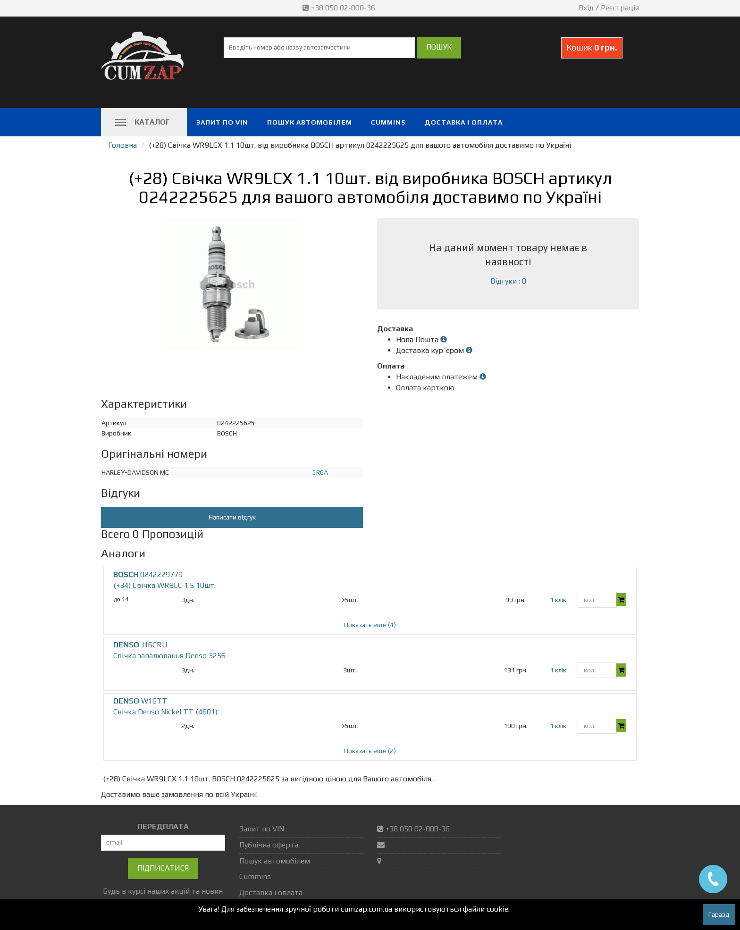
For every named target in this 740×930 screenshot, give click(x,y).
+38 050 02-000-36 (340, 7)
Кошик (591, 47)
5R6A (320, 472)
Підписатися (163, 867)
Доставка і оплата (464, 122)
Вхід (586, 7)
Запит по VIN (222, 122)
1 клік (558, 599)
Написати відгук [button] (232, 517)
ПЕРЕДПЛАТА (163, 826)
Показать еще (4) (370, 624)
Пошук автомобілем (309, 122)
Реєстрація (620, 7)
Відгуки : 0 (508, 280)
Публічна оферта (268, 844)
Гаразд (719, 914)
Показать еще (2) (370, 750)
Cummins (388, 122)
